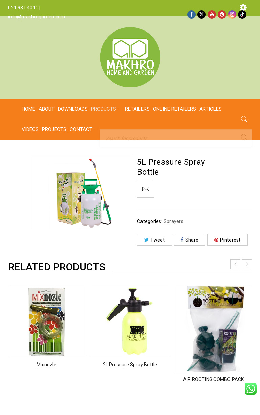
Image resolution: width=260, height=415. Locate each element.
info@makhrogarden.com (36, 16)
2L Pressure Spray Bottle (130, 364)
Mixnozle (47, 364)
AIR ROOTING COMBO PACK (213, 379)
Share (190, 240)
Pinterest (227, 240)
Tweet (154, 240)
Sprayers (173, 221)
